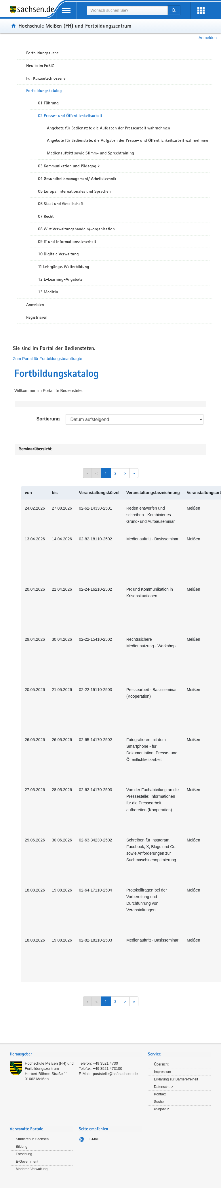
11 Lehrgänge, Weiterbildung (63, 266)
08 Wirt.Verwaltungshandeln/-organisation (76, 229)
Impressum (162, 1072)
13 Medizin (48, 291)
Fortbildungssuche (42, 53)
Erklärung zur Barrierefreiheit (176, 1079)
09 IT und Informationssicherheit (67, 241)
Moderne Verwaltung (31, 1169)
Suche (159, 1102)
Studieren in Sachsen (32, 1139)
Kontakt (160, 1094)
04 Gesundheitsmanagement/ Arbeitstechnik (77, 178)
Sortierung (48, 418)
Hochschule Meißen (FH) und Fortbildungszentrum (74, 25)
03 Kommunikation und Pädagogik (69, 166)
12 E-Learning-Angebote (60, 279)
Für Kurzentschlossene (46, 78)
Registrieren (36, 317)
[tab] (76, 1055)
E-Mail (93, 1139)
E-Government (27, 1162)
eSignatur (161, 1109)
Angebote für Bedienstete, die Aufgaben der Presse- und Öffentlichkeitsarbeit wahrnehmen (127, 140)
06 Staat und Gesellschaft (60, 203)
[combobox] (127, 10)
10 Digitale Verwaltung (58, 254)
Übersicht (161, 1064)
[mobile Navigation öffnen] (66, 10)
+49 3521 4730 (105, 1063)
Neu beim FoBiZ (40, 65)
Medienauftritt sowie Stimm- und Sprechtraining (90, 153)
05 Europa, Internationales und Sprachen (74, 191)
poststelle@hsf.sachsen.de (115, 1074)
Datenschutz (163, 1087)
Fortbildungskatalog (44, 90)
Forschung (24, 1154)
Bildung (21, 1147)
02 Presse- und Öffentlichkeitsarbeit (70, 115)
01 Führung (48, 103)
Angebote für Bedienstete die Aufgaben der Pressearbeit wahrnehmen (108, 128)
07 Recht (46, 216)
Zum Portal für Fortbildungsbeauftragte (47, 358)
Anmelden (208, 37)
